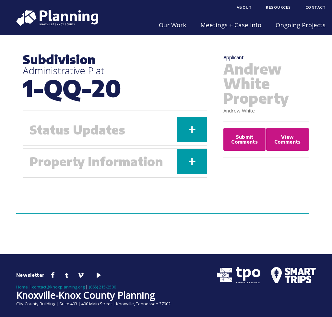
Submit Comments (244, 139)
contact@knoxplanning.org (58, 287)
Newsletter (30, 275)
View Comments (287, 139)
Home (22, 287)
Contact (315, 7)
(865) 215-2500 (102, 287)
